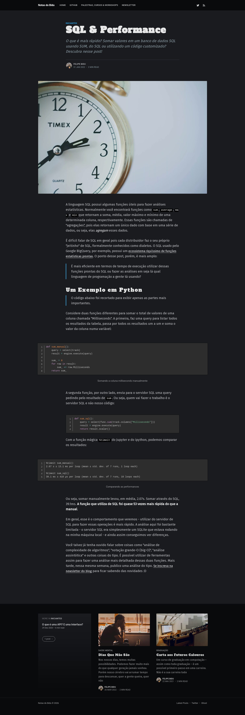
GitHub (73, 5)
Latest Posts (182, 703)
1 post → (49, 638)
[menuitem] (63, 5)
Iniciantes (71, 23)
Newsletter (129, 5)
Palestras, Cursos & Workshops (99, 5)
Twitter (195, 703)
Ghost (204, 703)
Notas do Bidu (46, 5)
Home (63, 5)
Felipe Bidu (80, 64)
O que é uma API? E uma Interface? (62, 623)
